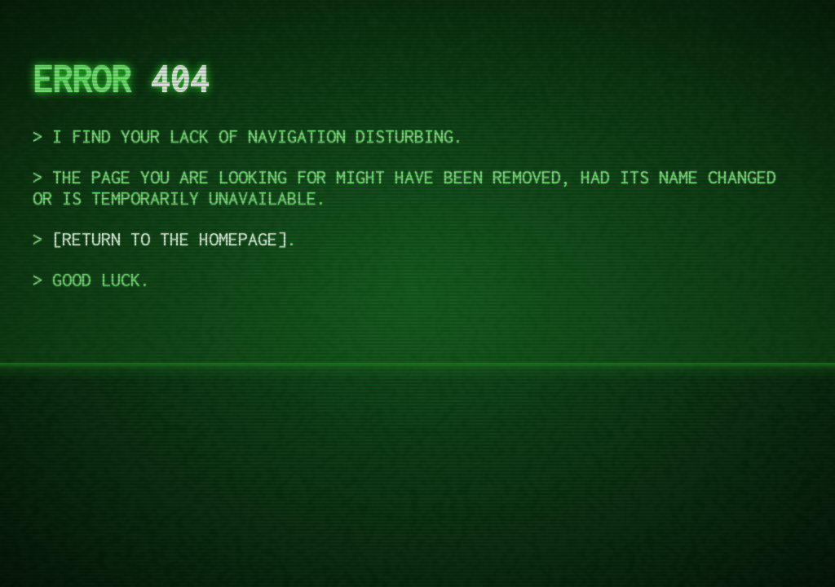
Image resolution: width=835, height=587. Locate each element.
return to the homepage (169, 238)
